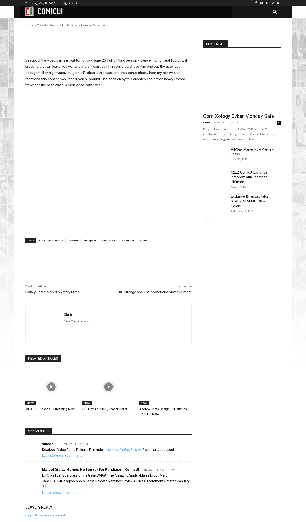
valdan (48, 444)
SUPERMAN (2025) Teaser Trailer (104, 409)
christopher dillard (51, 240)
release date (109, 240)
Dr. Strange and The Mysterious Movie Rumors (155, 292)
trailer (143, 240)
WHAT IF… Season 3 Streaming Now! (50, 409)
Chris (40, 22)
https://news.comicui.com (79, 321)
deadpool (89, 240)
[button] (275, 12)
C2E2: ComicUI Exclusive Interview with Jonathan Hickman (249, 177)
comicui (73, 240)
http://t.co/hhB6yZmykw (123, 450)
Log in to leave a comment (62, 455)
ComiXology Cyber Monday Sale (238, 116)
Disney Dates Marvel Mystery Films (52, 292)
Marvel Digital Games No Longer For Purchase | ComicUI (90, 469)
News (87, 402)
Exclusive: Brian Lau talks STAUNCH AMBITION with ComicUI (250, 201)
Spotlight (128, 240)
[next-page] (214, 221)
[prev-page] (206, 221)
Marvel (31, 402)
